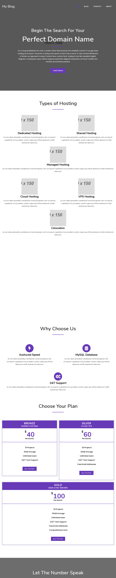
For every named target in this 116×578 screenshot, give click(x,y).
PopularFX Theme (23, 574)
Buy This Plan (20, 398)
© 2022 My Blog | (8, 574)
